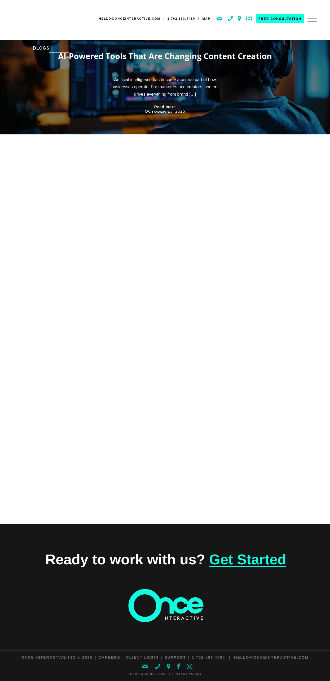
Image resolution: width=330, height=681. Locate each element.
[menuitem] (310, 24)
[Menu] (310, 24)
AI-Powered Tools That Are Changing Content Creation (165, 56)
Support (175, 657)
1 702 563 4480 (208, 657)
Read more (165, 107)
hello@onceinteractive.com (129, 18)
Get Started (247, 559)
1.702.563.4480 (181, 18)
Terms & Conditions (147, 674)
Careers (109, 657)
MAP (206, 18)
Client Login (142, 657)
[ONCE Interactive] (35, 19)
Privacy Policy (187, 674)
